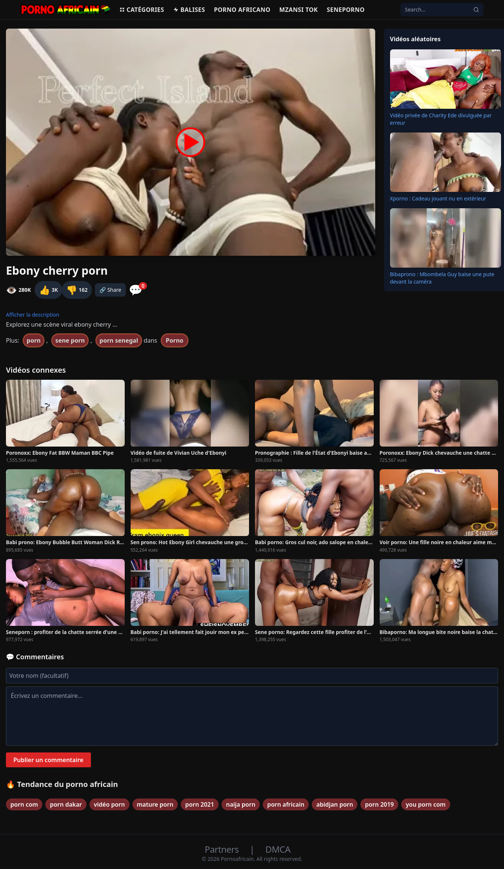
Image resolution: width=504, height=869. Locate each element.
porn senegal (118, 340)
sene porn (70, 340)
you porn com (425, 804)
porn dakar (66, 804)
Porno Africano (242, 10)
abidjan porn (334, 804)
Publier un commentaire (48, 760)
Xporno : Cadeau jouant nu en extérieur (438, 198)
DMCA (277, 849)
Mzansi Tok (298, 10)
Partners (223, 849)
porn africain (285, 804)
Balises (189, 10)
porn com (24, 804)
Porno (175, 340)
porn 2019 (379, 804)
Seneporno (345, 10)
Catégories (141, 10)
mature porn (155, 804)
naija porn (240, 804)
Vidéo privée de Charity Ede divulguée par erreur (441, 119)
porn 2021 (199, 804)
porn (34, 340)
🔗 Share (110, 289)
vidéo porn (109, 804)
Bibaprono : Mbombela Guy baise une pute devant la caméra (442, 278)
